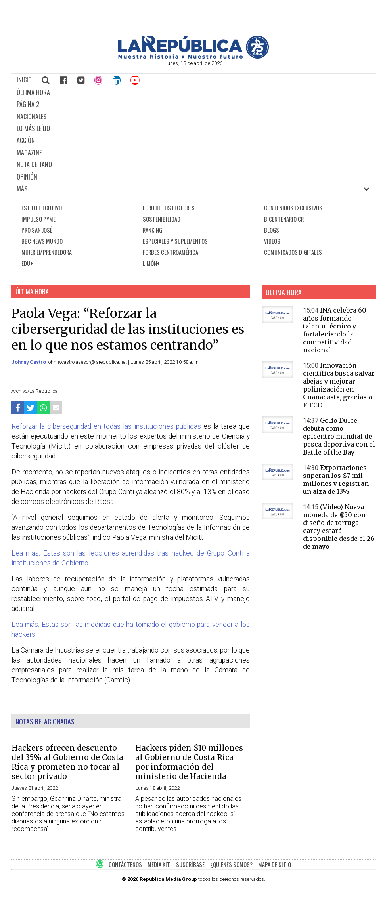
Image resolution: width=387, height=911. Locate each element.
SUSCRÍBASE (190, 864)
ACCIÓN (26, 140)
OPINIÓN (27, 176)
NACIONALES (31, 116)
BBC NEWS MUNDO (42, 241)
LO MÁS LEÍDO (33, 128)
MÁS (22, 188)
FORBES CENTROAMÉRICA (170, 252)
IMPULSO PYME (38, 219)
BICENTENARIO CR (284, 219)
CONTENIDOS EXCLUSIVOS (293, 208)
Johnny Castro (29, 362)
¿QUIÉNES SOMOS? (231, 864)
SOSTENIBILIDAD (161, 219)
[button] (369, 80)
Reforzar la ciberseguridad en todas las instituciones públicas (106, 426)
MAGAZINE (29, 152)
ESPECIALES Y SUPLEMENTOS (175, 241)
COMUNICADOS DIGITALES (293, 252)
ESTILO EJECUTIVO (41, 208)
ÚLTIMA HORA (33, 92)
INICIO (24, 79)
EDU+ (27, 263)
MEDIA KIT (159, 864)
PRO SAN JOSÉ (36, 230)
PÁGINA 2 (28, 104)
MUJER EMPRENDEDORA (46, 252)
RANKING (152, 230)
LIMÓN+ (151, 263)
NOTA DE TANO (34, 164)
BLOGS (271, 230)
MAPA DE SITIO (274, 864)
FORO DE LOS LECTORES (169, 208)
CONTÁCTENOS (125, 864)
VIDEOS (272, 241)
